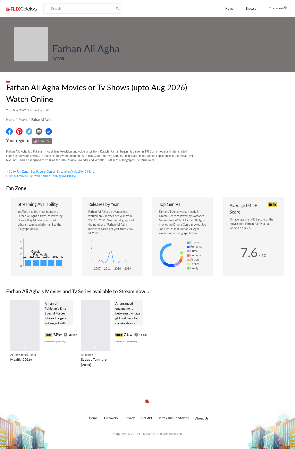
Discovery (111, 418)
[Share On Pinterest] (19, 131)
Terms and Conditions (173, 418)
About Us (201, 418)
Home (229, 8)
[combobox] (42, 141)
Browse (251, 8)
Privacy (130, 418)
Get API (146, 418)
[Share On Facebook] (9, 131)
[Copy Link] (48, 131)
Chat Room (278, 8)
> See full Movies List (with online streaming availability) (41, 176)
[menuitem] (229, 8)
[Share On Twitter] (29, 131)
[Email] (39, 131)
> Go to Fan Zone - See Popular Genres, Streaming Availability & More (50, 171)
